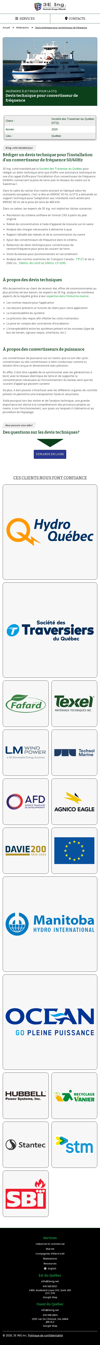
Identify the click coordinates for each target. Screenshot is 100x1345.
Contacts (77, 19)
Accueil (6, 27)
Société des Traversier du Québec (61, 169)
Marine (50, 1248)
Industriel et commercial (50, 1243)
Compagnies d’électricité (50, 1253)
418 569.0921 (50, 1286)
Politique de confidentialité (45, 1335)
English (50, 1268)
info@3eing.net (50, 1281)
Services (27, 19)
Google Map (50, 1297)
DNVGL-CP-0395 (55, 263)
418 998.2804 (50, 1315)
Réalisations (22, 27)
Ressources (50, 1263)
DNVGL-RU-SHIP (30, 263)
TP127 (80, 259)
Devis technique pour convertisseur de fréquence (61, 27)
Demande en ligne (50, 454)
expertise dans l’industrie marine (67, 296)
